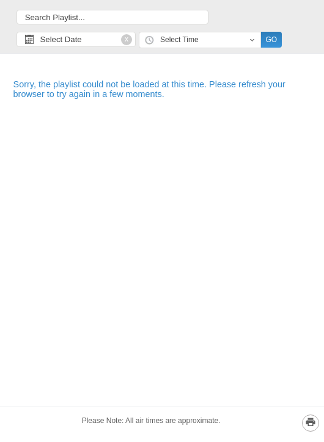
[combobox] (200, 40)
